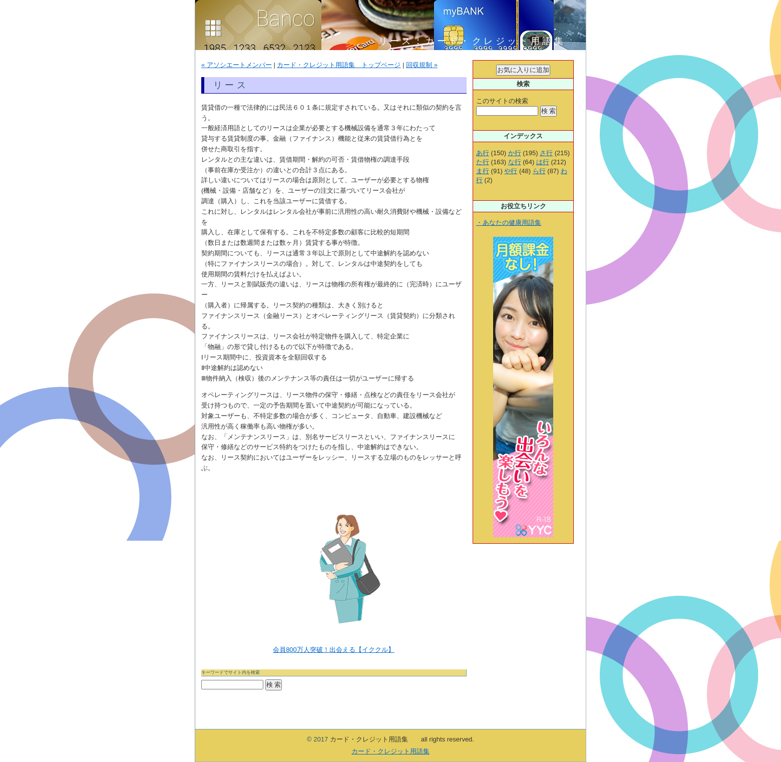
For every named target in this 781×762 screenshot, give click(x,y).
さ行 (546, 153)
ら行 (539, 171)
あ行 (482, 153)
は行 (542, 162)
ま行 (482, 171)
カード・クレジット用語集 (390, 751)
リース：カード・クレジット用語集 (478, 41)
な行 (514, 162)
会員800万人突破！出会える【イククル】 (334, 649)
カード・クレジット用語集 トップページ (339, 65)
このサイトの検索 (502, 101)
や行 (510, 171)
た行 (482, 162)
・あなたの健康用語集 (508, 222)
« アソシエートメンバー (236, 65)
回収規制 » (422, 65)
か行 (514, 153)
